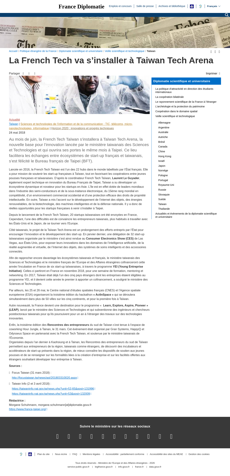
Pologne (163, 175)
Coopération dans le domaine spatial (176, 111)
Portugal (163, 180)
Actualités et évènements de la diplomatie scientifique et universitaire (186, 215)
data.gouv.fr (155, 467)
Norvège (163, 170)
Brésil (161, 141)
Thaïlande (164, 208)
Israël (161, 161)
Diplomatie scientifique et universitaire (181, 81)
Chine (161, 151)
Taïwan (13, 124)
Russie (162, 189)
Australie (163, 132)
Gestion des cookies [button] (199, 454)
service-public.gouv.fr (78, 467)
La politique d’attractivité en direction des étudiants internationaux (184, 90)
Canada (162, 146)
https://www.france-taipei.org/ (27, 409)
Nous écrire (61, 454)
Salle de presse (145, 6)
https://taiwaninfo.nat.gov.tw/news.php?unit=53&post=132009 (51, 393)
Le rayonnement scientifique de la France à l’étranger (186, 101)
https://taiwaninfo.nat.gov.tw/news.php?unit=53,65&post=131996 (53, 388)
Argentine (163, 127)
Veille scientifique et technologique (175, 116)
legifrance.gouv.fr (104, 467)
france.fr (139, 467)
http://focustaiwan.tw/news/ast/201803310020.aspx (44, 377)
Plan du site (43, 454)
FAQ (74, 454)
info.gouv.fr (124, 467)
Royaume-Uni (166, 184)
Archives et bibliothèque (171, 6)
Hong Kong (164, 156)
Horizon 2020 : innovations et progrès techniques (82, 128)
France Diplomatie (81, 6)
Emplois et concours (120, 6)
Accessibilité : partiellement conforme (125, 454)
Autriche (163, 137)
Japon (161, 165)
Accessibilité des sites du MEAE (166, 454)
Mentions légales (91, 454)
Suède (162, 199)
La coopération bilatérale (169, 96)
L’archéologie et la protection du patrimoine (180, 106)
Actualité (14, 119)
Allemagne (164, 122)
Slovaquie (164, 194)
